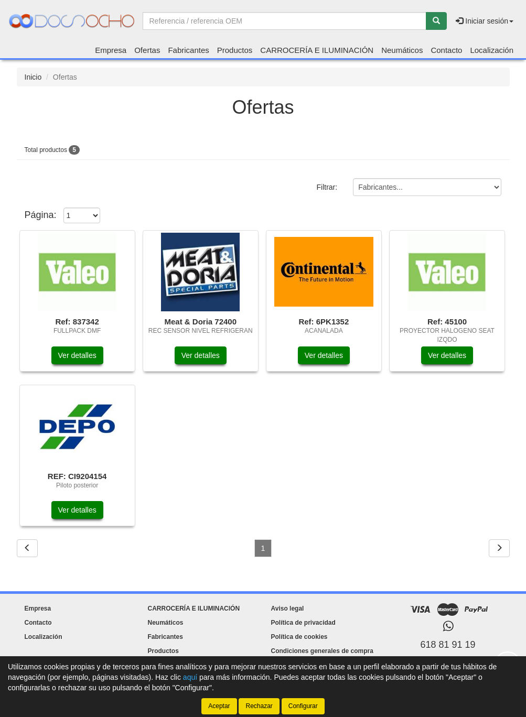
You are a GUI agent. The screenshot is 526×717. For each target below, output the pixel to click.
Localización (491, 50)
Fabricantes (188, 50)
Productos (235, 50)
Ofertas (147, 50)
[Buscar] (436, 21)
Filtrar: (326, 187)
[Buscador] (284, 21)
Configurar (303, 706)
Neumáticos (402, 50)
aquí (190, 677)
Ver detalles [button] (77, 355)
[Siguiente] (499, 548)
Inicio (33, 77)
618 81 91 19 (447, 644)
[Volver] (27, 548)
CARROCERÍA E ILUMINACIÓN (316, 50)
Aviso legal (287, 608)
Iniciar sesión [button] (484, 21)
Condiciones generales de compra (322, 651)
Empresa (110, 50)
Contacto (446, 50)
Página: (41, 215)
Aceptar (219, 706)
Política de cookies (299, 636)
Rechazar (258, 706)
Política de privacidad (303, 622)
